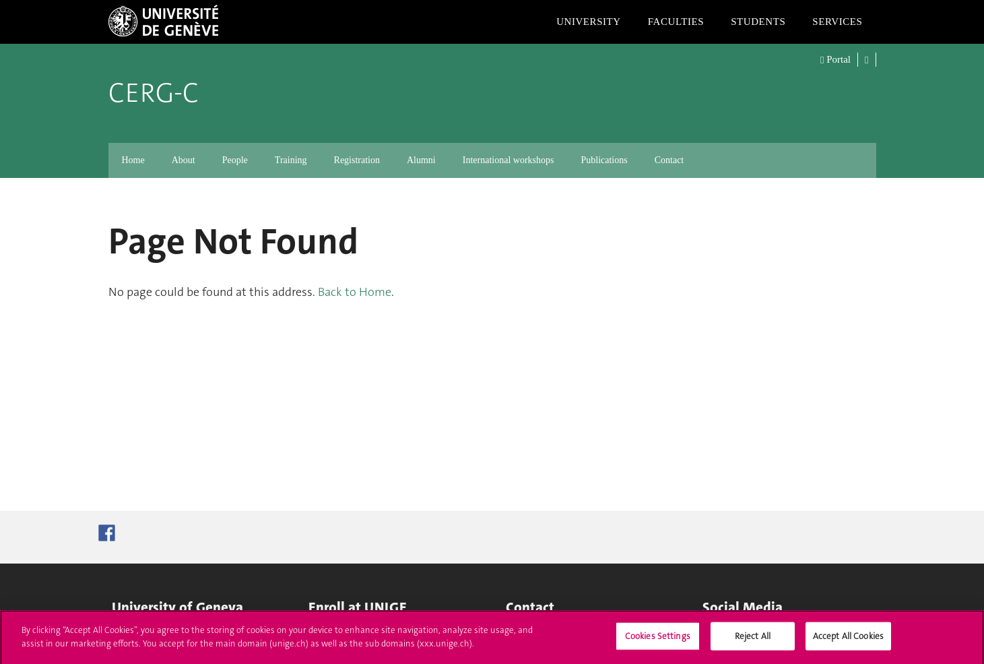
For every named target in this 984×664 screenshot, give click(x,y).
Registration (357, 160)
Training (291, 160)
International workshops (508, 160)
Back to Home (354, 292)
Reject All (752, 641)
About (183, 160)
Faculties (676, 21)
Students (758, 21)
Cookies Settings (657, 641)
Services (837, 21)
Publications (604, 160)
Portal (835, 60)
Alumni (421, 160)
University (588, 21)
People (235, 160)
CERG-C (153, 93)
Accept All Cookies (848, 641)
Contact (669, 160)
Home (133, 160)
